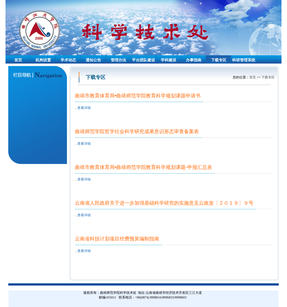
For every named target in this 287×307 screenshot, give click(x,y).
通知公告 (93, 60)
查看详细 (84, 108)
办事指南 (193, 60)
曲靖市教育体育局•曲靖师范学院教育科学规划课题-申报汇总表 (143, 167)
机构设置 (43, 60)
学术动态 (68, 60)
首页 (18, 60)
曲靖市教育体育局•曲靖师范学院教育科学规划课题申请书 (138, 95)
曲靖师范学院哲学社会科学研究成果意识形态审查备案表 (137, 131)
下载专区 (218, 60)
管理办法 (118, 60)
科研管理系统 (243, 60)
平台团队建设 (143, 60)
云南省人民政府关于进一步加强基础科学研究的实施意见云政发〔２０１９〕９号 (164, 203)
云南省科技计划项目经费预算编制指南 (117, 239)
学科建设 (168, 60)
